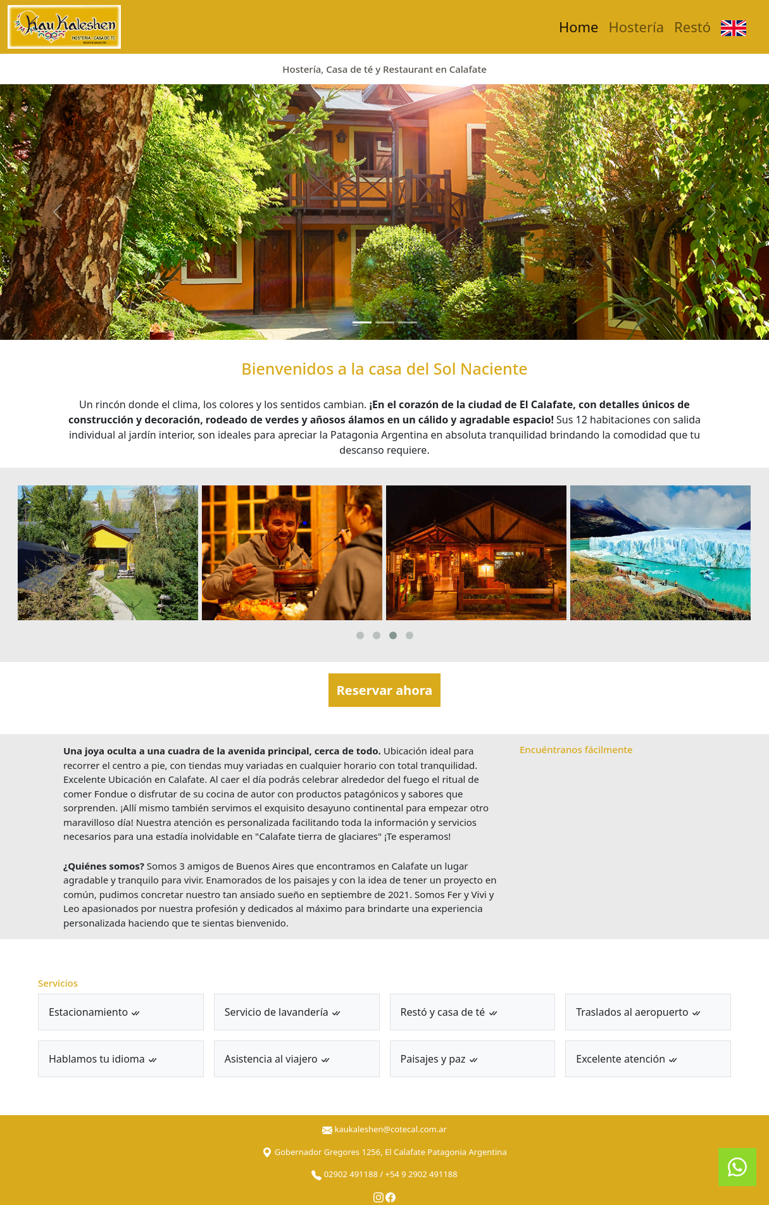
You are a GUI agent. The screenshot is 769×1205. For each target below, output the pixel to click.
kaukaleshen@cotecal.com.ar (390, 1129)
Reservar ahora (385, 690)
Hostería (637, 26)
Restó (692, 26)
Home (579, 26)
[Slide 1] (362, 322)
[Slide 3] (407, 322)
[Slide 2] (384, 322)
